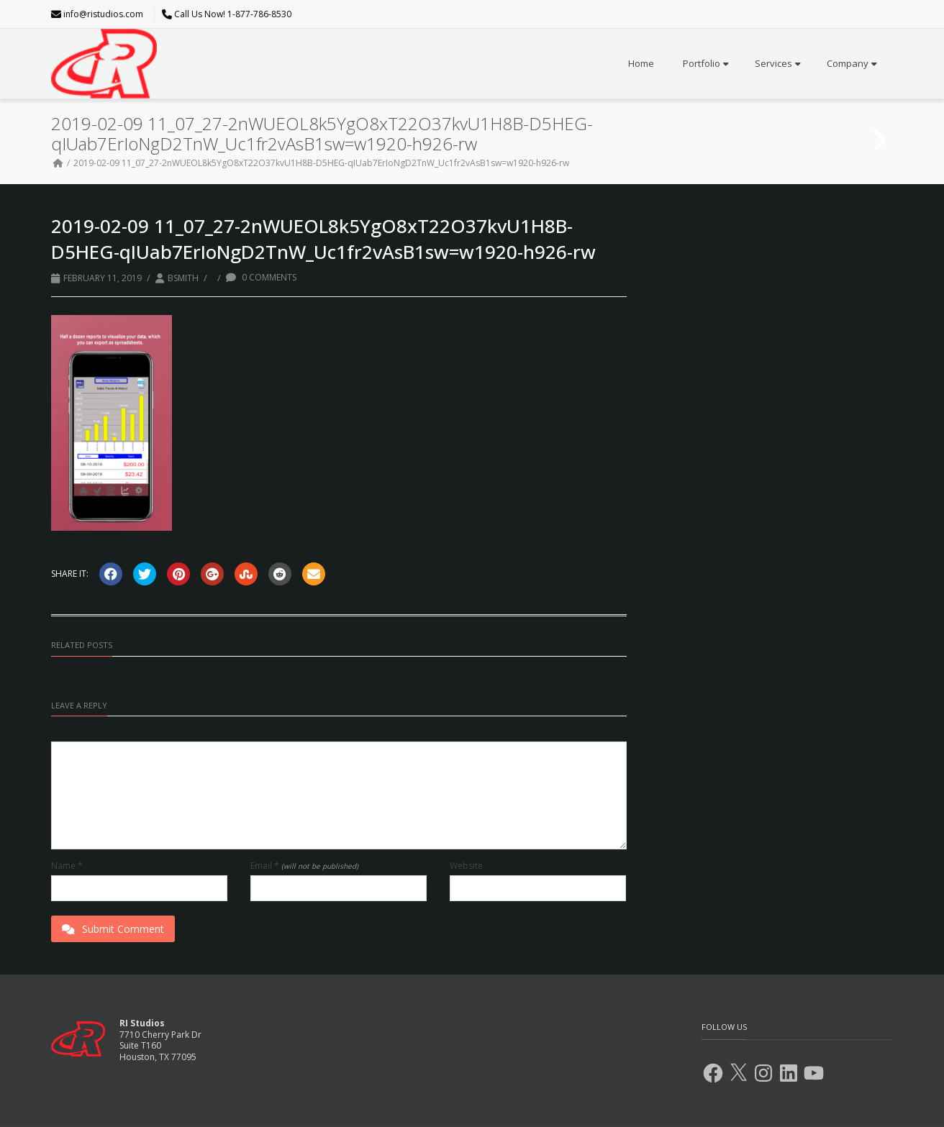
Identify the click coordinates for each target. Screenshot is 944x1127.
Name (67, 866)
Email (304, 866)
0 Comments (261, 277)
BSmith (183, 278)
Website (466, 866)
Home (641, 63)
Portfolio (706, 63)
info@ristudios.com (103, 14)
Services (778, 63)
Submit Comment (113, 929)
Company (852, 63)
